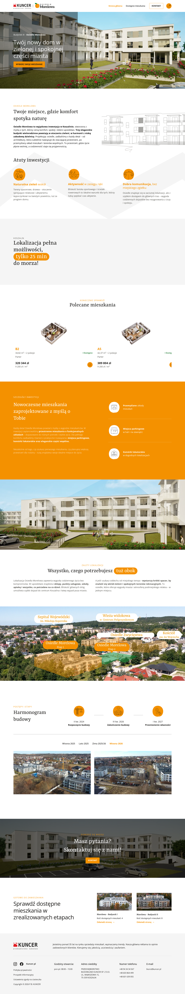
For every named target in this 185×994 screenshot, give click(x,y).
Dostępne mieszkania (135, 6)
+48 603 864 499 (126, 972)
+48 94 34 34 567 (126, 968)
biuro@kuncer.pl (153, 968)
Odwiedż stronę (105, 921)
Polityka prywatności (22, 969)
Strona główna (115, 6)
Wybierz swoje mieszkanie (29, 64)
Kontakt (156, 6)
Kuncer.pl (31, 962)
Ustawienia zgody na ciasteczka (27, 978)
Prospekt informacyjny (23, 973)
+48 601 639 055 (126, 975)
